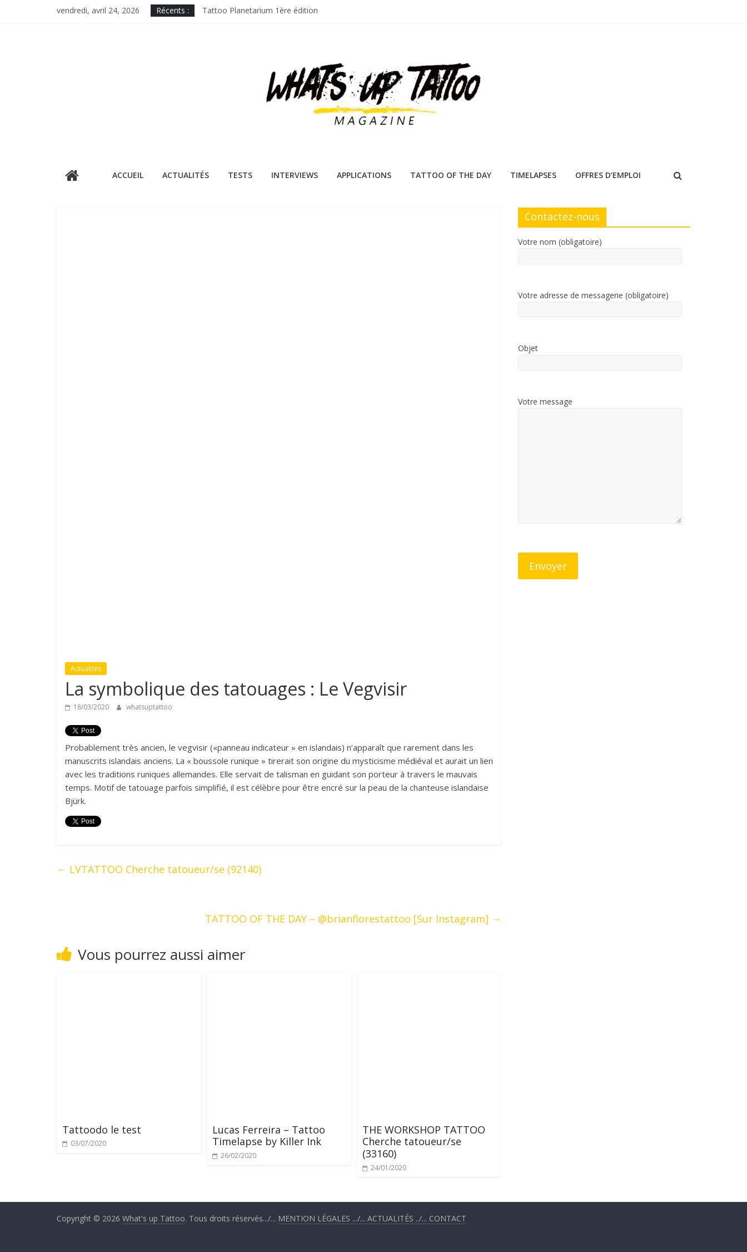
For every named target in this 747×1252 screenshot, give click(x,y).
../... (398, 1218)
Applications (364, 175)
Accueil (127, 175)
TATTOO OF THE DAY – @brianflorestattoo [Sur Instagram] (353, 918)
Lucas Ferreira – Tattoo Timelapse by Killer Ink (268, 1136)
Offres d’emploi (608, 175)
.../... (322, 1218)
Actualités (185, 175)
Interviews (294, 175)
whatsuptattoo (149, 707)
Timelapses (533, 175)
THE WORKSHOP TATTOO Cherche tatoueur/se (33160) (423, 1141)
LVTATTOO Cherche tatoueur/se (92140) (159, 869)
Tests (240, 175)
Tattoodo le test (101, 1129)
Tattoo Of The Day (450, 175)
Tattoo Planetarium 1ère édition (260, 10)
